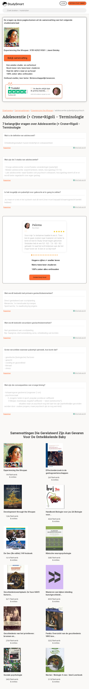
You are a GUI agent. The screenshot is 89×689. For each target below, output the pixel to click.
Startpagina (7, 110)
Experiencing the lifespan (42, 110)
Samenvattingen (22, 110)
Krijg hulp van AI (80, 148)
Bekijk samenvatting (17, 58)
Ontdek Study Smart (77, 3)
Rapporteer (7, 148)
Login (63, 3)
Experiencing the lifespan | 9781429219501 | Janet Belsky (31, 50)
